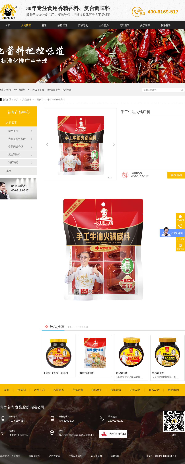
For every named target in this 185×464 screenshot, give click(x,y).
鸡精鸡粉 (13, 162)
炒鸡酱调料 (122, 373)
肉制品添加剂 (75, 456)
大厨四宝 (26, 25)
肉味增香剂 (35, 456)
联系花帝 (166, 25)
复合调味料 (14, 154)
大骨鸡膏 (67, 89)
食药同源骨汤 (15, 146)
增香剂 (22, 390)
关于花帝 (145, 25)
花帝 (44, 25)
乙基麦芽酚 (54, 456)
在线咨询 (176, 175)
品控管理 (62, 25)
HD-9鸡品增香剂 (36, 89)
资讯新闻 (124, 25)
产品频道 (27, 99)
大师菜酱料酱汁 (17, 138)
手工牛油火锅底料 (56, 99)
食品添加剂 (96, 456)
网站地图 (173, 390)
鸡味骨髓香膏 (53, 89)
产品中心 (39, 390)
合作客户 (104, 25)
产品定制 (83, 25)
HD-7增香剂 (19, 89)
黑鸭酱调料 (158, 373)
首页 (7, 25)
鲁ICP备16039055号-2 (166, 456)
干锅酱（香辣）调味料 (55, 373)
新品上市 (13, 131)
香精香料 (115, 456)
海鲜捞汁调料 (87, 373)
